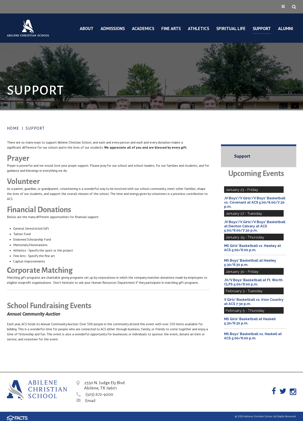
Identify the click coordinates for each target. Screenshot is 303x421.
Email (90, 400)
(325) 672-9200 (99, 394)
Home (13, 128)
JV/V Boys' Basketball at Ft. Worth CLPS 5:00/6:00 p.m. (253, 282)
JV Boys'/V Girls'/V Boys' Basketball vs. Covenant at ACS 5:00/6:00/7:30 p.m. (254, 202)
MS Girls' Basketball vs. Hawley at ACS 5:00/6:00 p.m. (252, 248)
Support (35, 128)
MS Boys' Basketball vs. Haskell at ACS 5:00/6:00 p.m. (253, 336)
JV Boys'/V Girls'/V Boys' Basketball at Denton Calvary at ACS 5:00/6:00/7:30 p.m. (254, 226)
